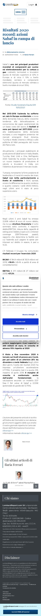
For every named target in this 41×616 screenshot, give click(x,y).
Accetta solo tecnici (20, 336)
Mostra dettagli (28, 315)
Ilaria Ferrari (29, 55)
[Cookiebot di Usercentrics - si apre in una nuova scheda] (29, 278)
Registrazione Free (8, 595)
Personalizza (20, 329)
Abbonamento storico (16, 52)
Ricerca (5, 597)
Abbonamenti (7, 593)
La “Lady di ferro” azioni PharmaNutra (19, 483)
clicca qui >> (8, 431)
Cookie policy (24, 584)
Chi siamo (6, 592)
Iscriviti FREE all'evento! (20, 612)
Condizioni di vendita (9, 588)
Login (33, 4)
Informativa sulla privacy (10, 584)
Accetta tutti (20, 321)
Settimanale (6, 599)
